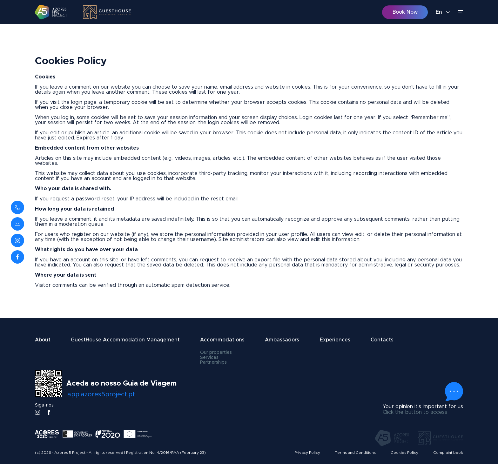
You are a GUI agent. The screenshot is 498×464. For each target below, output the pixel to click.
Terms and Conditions (355, 452)
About (42, 339)
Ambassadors (282, 339)
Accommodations (222, 339)
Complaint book (448, 452)
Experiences (335, 339)
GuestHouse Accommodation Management (125, 339)
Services (209, 357)
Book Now (405, 12)
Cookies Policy (404, 452)
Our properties (216, 352)
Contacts (382, 339)
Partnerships (213, 362)
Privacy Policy (307, 452)
